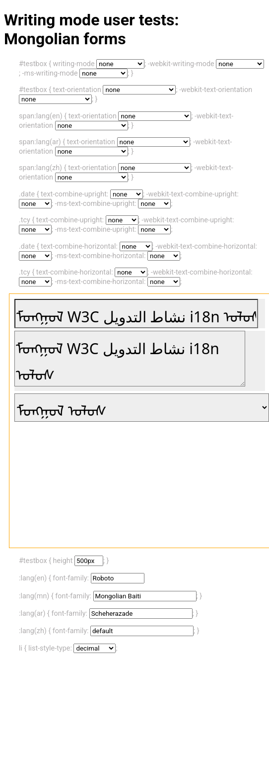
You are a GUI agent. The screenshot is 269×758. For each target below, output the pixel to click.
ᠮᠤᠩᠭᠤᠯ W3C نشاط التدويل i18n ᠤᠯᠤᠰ (129, 358)
